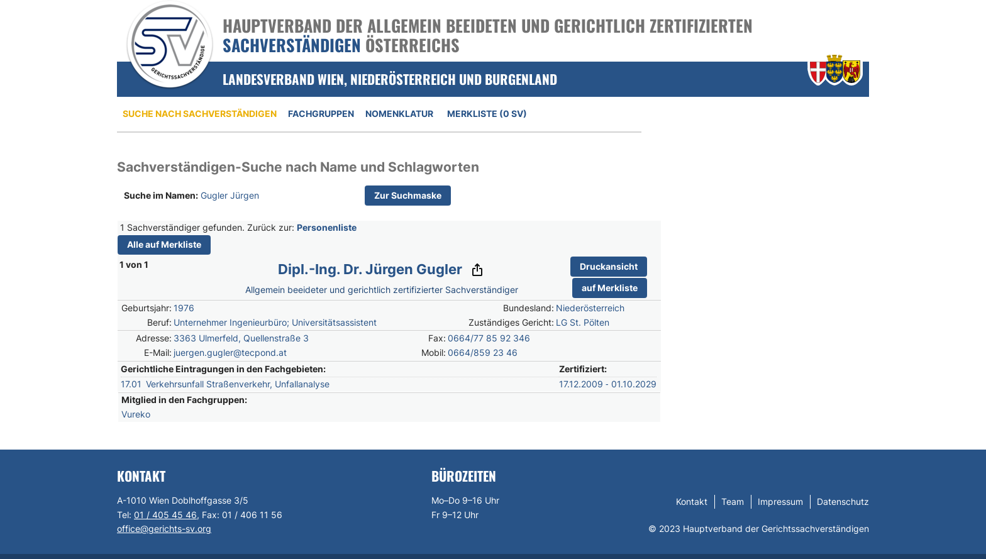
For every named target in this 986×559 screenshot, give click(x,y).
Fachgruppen (321, 113)
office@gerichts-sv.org (164, 528)
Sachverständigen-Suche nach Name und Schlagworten (298, 167)
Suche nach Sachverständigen (200, 113)
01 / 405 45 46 (165, 514)
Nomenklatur (399, 113)
